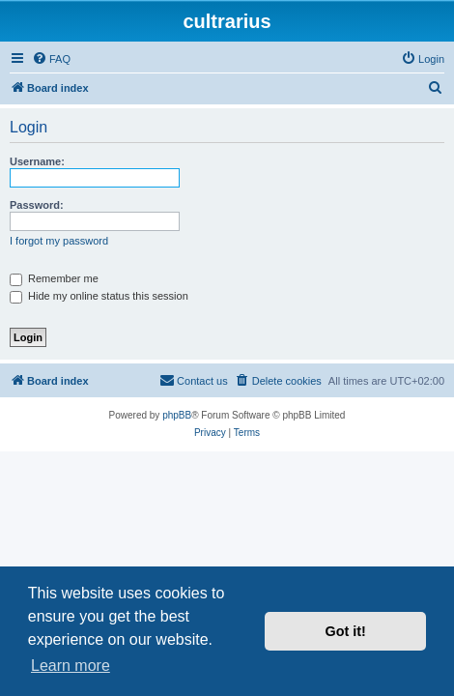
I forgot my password (59, 240)
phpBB (176, 415)
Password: (37, 205)
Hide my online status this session (99, 296)
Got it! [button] (346, 631)
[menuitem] (51, 59)
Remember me (54, 278)
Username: (37, 161)
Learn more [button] (70, 665)
